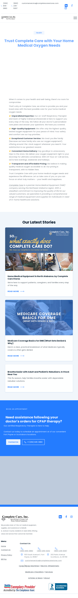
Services (49, 572)
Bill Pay (4, 561)
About (47, 578)
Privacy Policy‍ (6, 557)
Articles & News (35, 578)
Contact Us (13, 442)
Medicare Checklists (34, 572)
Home (3, 548)
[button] (75, 18)
